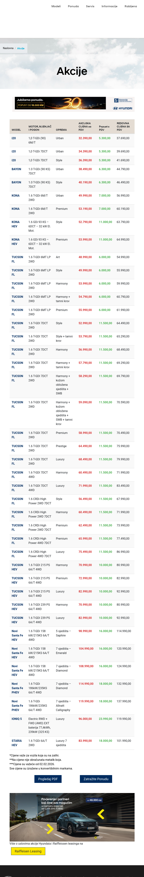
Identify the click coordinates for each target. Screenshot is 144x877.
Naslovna (8, 48)
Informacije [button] (109, 6)
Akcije (20, 48)
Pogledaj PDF (48, 779)
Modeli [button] (56, 6)
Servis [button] (90, 6)
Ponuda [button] (73, 6)
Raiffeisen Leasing (28, 851)
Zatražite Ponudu (96, 779)
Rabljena (131, 6)
